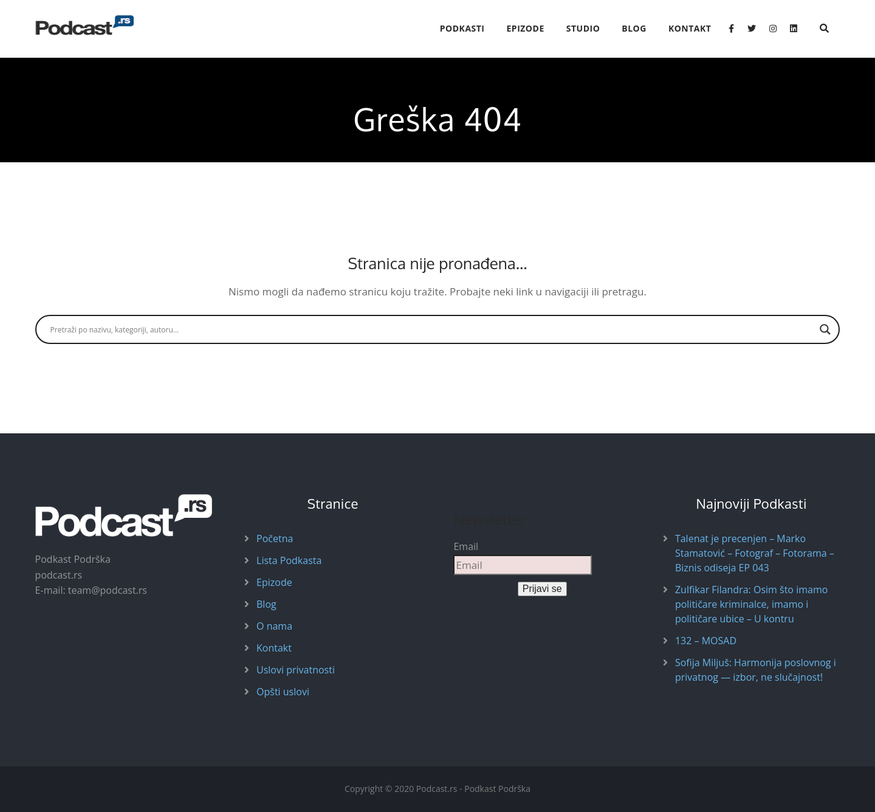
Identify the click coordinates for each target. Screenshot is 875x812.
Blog (634, 28)
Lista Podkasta (288, 560)
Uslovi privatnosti (295, 669)
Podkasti (462, 28)
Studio (583, 28)
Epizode (525, 28)
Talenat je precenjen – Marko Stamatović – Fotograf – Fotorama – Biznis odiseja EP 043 (754, 553)
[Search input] (432, 329)
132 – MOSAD (705, 640)
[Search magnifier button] (825, 329)
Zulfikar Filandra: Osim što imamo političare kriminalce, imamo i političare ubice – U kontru (751, 604)
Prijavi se (542, 588)
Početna (274, 538)
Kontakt (690, 28)
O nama (274, 626)
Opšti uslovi (282, 691)
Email (465, 546)
